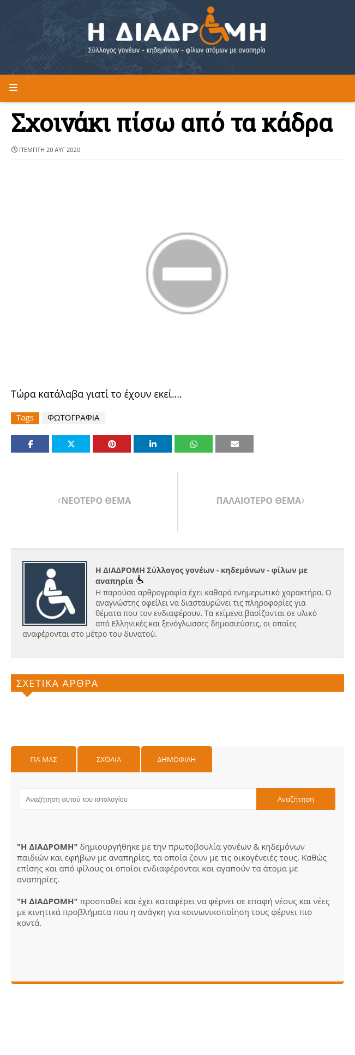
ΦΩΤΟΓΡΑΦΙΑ (73, 417)
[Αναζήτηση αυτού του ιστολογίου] (138, 799)
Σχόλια (109, 759)
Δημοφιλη (177, 759)
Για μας (43, 759)
